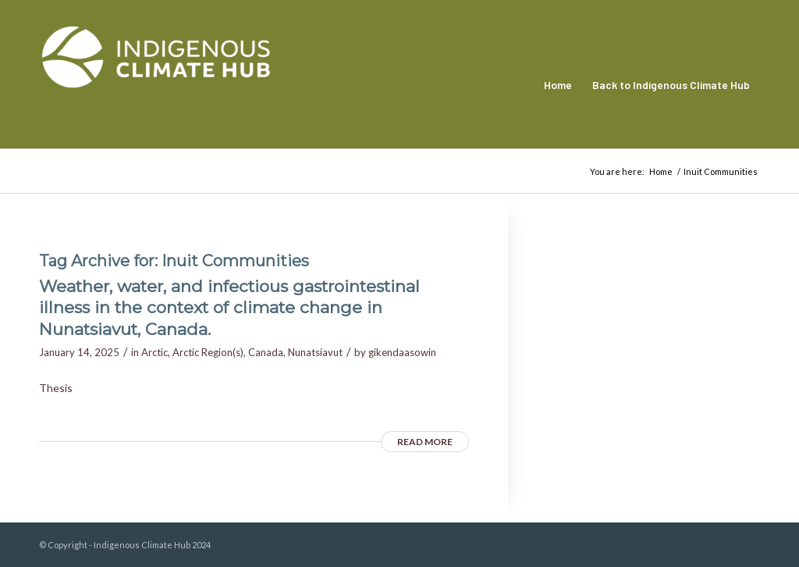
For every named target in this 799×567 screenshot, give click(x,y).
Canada (265, 352)
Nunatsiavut (315, 352)
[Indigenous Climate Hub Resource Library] (156, 85)
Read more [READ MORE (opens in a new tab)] (425, 442)
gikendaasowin (402, 352)
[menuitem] (558, 85)
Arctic (154, 352)
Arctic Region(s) (207, 352)
